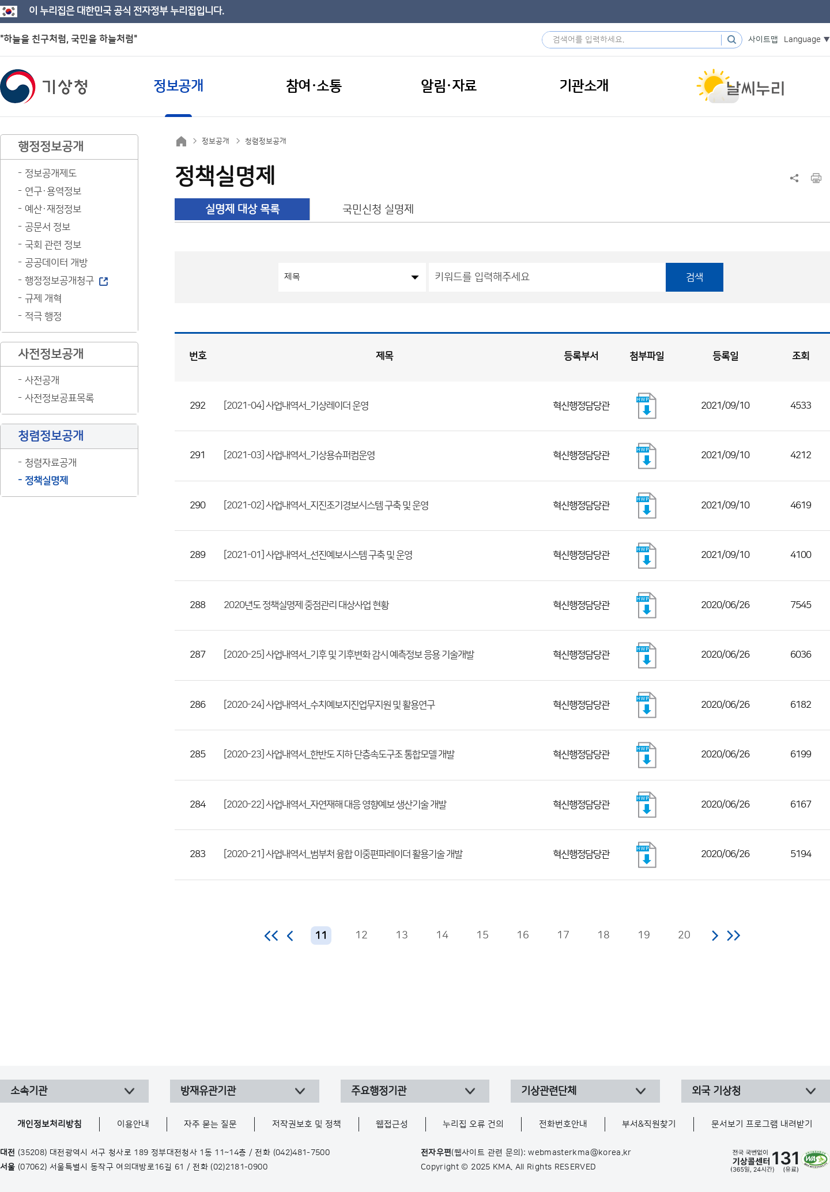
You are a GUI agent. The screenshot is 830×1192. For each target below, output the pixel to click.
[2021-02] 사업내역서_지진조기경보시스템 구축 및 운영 (326, 505)
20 (684, 935)
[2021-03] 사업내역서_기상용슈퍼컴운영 (299, 455)
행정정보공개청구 (59, 281)
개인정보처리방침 (49, 1124)
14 (442, 935)
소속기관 (28, 1091)
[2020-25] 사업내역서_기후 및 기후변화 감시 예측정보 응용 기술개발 (349, 655)
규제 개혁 (43, 298)
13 (401, 935)
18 (603, 935)
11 (321, 936)
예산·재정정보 (53, 209)
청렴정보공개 (265, 141)
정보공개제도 (51, 173)
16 (522, 935)
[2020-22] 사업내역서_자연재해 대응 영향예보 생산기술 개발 (335, 804)
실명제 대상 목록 (242, 209)
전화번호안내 (563, 1124)
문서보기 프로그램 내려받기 (762, 1124)
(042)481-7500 (301, 1152)
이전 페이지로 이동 (290, 935)
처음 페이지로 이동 (272, 935)
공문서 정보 (47, 227)
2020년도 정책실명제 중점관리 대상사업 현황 (306, 605)
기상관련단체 (548, 1091)
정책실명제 (46, 481)
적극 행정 (43, 316)
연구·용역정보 (53, 191)
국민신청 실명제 (378, 209)
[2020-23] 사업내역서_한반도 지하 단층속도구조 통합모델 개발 (339, 754)
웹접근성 (392, 1124)
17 (563, 935)
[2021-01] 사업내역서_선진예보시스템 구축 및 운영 (318, 555)
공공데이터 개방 (56, 263)
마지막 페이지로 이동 (733, 935)
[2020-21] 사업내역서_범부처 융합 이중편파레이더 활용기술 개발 (343, 854)
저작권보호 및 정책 (306, 1124)
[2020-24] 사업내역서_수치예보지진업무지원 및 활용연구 (329, 705)
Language (802, 39)
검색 (694, 277)
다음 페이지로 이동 (714, 935)
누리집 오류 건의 (473, 1124)
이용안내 (133, 1124)
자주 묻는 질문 (210, 1124)
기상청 (44, 86)
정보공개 (215, 141)
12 (361, 935)
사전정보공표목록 (59, 398)
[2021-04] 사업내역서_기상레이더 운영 (296, 406)
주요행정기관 (378, 1091)
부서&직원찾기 (649, 1124)
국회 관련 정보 (53, 245)
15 (482, 935)
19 (643, 935)
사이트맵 (763, 39)
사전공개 (42, 380)
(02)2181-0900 (238, 1167)
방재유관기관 (208, 1091)
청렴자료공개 (51, 463)
